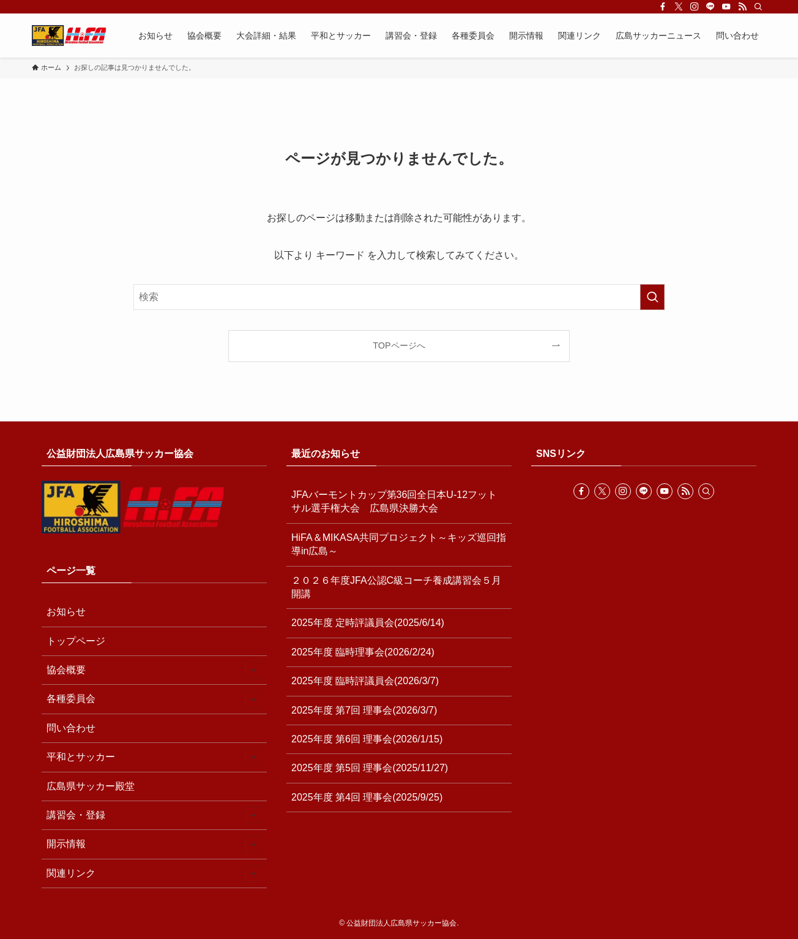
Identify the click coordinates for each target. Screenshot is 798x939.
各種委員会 (154, 699)
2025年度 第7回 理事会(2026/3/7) (364, 710)
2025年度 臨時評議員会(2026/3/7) (365, 681)
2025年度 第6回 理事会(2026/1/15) (366, 739)
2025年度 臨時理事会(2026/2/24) (362, 652)
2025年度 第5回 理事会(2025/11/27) (369, 768)
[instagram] (695, 6)
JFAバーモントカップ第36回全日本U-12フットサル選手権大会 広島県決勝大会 (394, 501)
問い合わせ (71, 728)
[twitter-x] (679, 6)
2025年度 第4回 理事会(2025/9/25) (366, 797)
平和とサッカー (154, 757)
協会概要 (154, 670)
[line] (710, 6)
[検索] (758, 6)
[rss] (742, 6)
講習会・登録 (154, 815)
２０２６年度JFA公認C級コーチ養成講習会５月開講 (396, 587)
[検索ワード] (399, 297)
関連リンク (154, 873)
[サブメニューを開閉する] (253, 670)
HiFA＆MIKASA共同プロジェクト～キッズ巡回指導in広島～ (398, 544)
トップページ (76, 641)
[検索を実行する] (652, 297)
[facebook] (663, 6)
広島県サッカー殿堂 (91, 786)
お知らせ (66, 611)
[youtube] (726, 6)
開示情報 (154, 844)
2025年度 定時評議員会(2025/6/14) (367, 622)
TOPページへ (399, 345)
